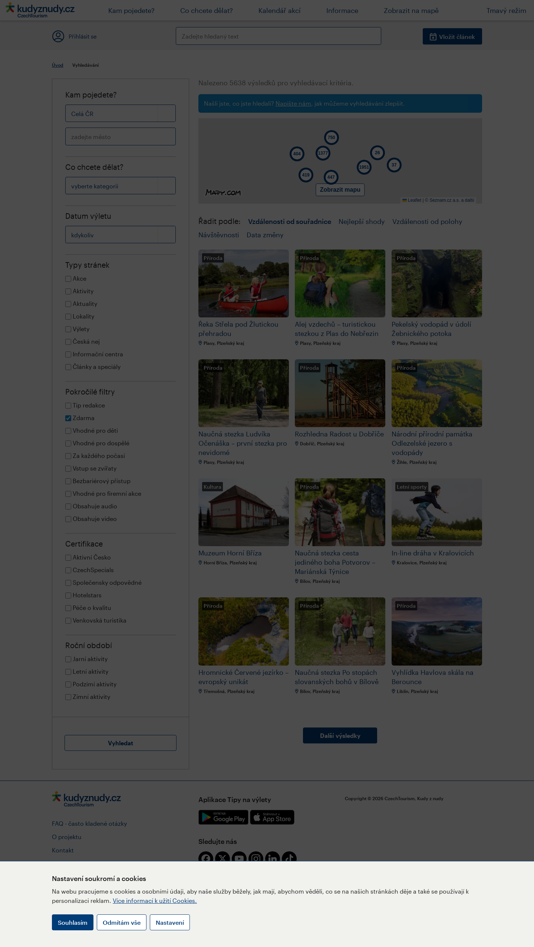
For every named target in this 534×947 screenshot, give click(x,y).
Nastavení (170, 922)
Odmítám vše (122, 922)
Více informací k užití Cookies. (155, 900)
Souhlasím (73, 922)
